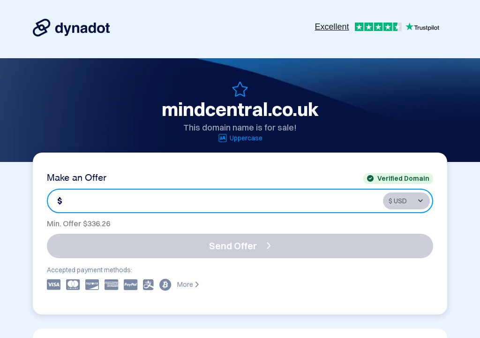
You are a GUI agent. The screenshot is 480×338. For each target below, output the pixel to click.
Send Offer (240, 246)
